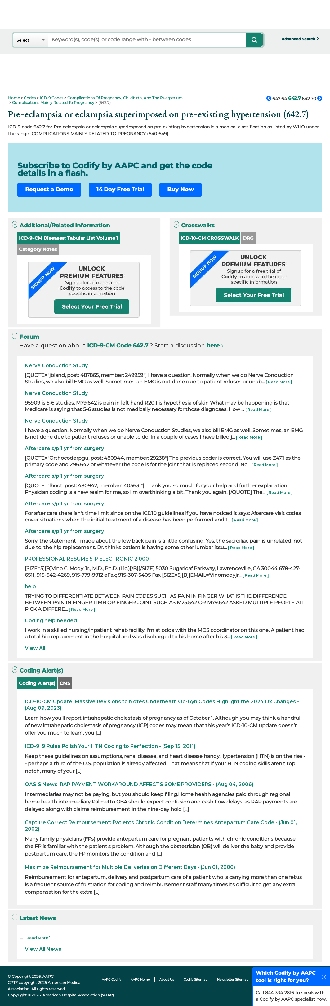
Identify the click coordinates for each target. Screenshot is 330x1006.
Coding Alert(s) (37, 683)
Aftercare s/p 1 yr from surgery (64, 448)
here (213, 345)
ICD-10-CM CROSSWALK (210, 238)
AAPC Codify (111, 979)
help (30, 586)
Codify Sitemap (195, 979)
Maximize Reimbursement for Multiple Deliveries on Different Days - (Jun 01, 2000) (130, 867)
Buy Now (180, 189)
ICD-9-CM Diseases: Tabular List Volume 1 (68, 238)
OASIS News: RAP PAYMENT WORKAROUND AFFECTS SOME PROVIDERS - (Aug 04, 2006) (139, 784)
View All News (43, 949)
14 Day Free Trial (120, 189)
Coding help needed (51, 621)
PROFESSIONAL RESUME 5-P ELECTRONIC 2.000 (87, 559)
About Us (166, 979)
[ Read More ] (279, 382)
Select (22, 40)
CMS (65, 683)
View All (35, 648)
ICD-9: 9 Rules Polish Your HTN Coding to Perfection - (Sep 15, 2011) (110, 746)
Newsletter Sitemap (232, 979)
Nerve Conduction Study (56, 366)
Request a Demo (49, 189)
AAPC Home (140, 979)
